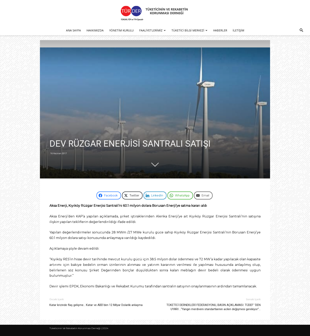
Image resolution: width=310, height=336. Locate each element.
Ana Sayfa (73, 30)
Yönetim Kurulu (121, 30)
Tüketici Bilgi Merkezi (189, 30)
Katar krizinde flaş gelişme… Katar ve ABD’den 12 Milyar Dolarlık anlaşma (96, 305)
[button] (301, 31)
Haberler (220, 30)
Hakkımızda (95, 30)
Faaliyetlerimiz (152, 30)
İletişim (238, 30)
